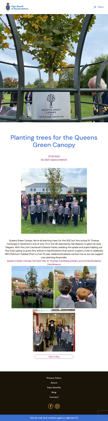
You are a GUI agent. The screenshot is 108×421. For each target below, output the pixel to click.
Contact (54, 397)
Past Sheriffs (54, 387)
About (54, 382)
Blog (54, 392)
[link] (19, 260)
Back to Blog (54, 357)
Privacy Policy (54, 377)
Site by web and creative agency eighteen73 (54, 417)
